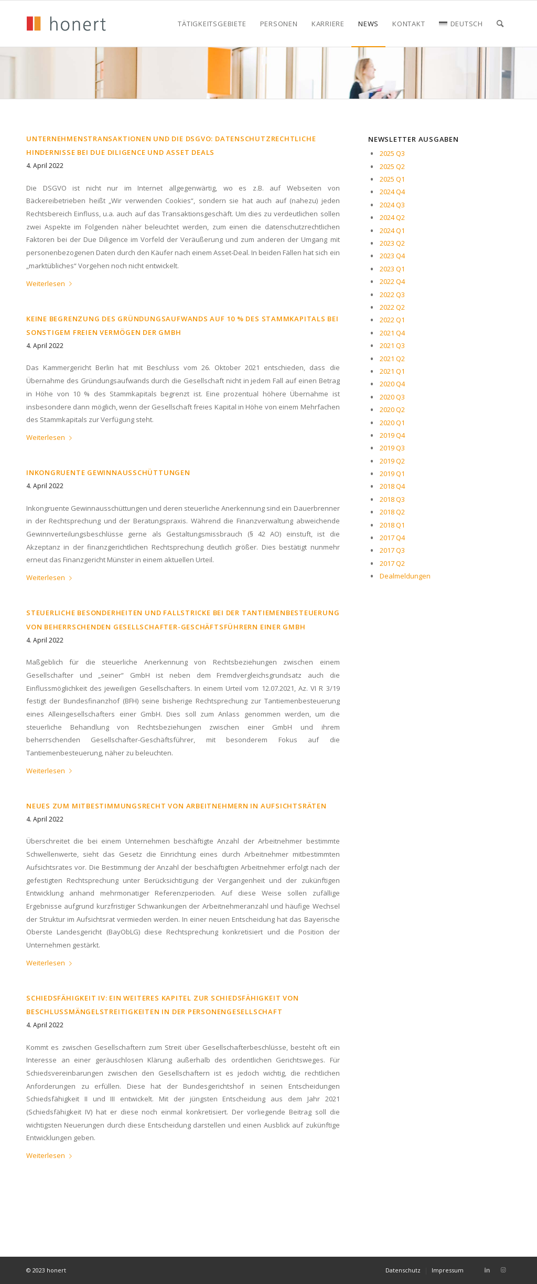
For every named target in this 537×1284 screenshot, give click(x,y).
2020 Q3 (392, 397)
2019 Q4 (392, 435)
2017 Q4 (392, 537)
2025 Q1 (392, 179)
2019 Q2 (392, 461)
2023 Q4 (392, 255)
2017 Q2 (392, 563)
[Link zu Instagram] (503, 1270)
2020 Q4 (392, 383)
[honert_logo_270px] (66, 24)
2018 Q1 (392, 525)
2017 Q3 (392, 550)
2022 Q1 (392, 319)
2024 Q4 (392, 191)
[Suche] (500, 24)
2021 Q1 (392, 371)
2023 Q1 (392, 268)
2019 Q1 (392, 473)
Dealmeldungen (405, 576)
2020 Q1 (392, 422)
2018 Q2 (392, 512)
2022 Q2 (392, 307)
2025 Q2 (392, 166)
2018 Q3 (392, 499)
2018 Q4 (392, 486)
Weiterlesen (51, 283)
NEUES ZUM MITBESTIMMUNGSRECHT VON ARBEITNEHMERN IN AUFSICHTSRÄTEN (176, 806)
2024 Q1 (392, 230)
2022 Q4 (392, 281)
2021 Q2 (392, 358)
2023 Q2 (392, 243)
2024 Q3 (392, 204)
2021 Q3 (392, 345)
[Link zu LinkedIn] (487, 1270)
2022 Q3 (392, 294)
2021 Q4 (392, 333)
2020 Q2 (392, 409)
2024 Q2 (392, 217)
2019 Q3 (392, 447)
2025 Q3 (392, 153)
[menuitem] (212, 24)
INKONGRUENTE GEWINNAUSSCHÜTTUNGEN (108, 472)
